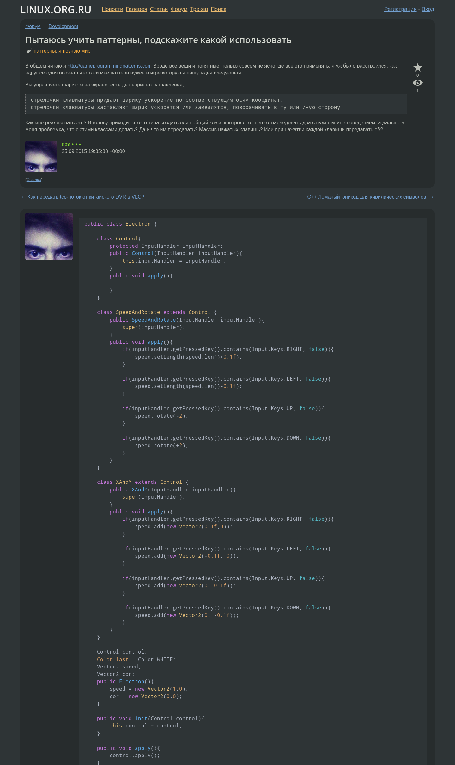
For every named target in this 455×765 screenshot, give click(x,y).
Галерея (136, 9)
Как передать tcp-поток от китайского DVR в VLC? (85, 196)
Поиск (218, 9)
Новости (112, 9)
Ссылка (34, 179)
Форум (179, 9)
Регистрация (400, 9)
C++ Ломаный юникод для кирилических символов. (367, 196)
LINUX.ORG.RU (56, 9)
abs (66, 144)
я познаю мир (75, 51)
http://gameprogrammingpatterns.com (109, 65)
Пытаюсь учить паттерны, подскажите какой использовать (158, 39)
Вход (428, 9)
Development (63, 26)
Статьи (159, 9)
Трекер (199, 9)
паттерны (45, 51)
